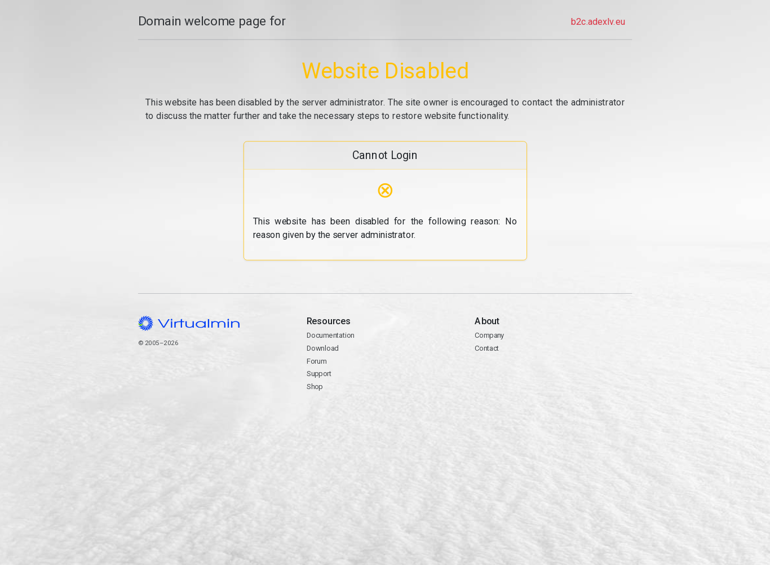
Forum (316, 361)
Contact (553, 380)
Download (322, 348)
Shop (314, 386)
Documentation (330, 335)
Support (318, 373)
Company (490, 335)
